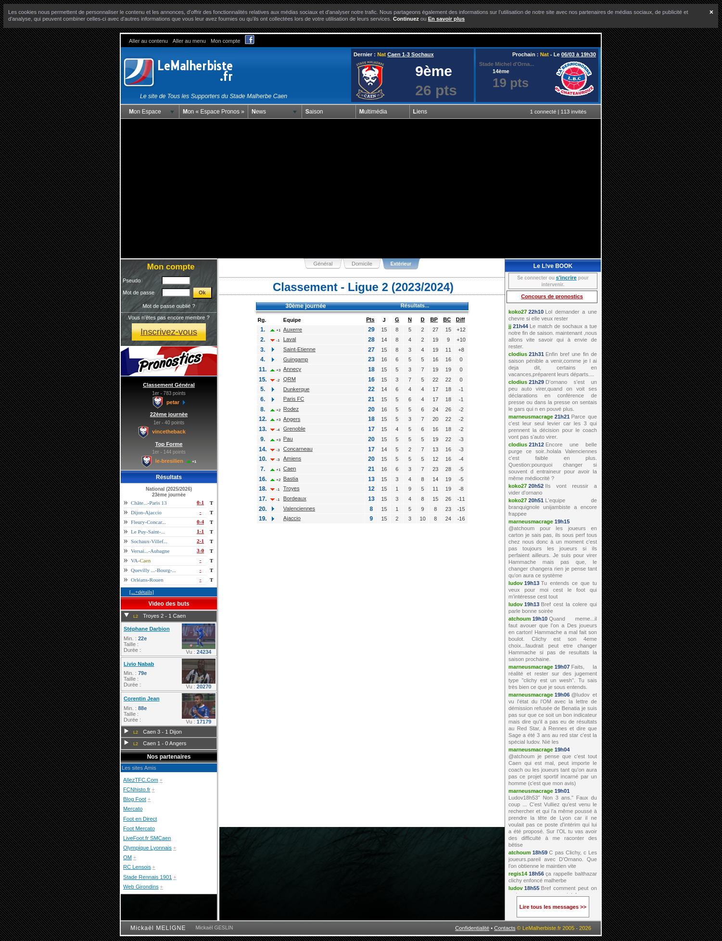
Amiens (292, 458)
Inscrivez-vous (168, 332)
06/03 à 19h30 (578, 54)
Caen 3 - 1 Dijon (162, 732)
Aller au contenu (148, 41)
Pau (288, 439)
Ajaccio (292, 518)
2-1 (200, 541)
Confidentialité (472, 928)
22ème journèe (169, 414)
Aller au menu (189, 41)
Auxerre (292, 329)
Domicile (362, 264)
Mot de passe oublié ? (168, 306)
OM (127, 857)
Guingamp (295, 359)
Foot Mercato (139, 828)
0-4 (200, 521)
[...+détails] (141, 592)
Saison (314, 111)
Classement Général (169, 385)
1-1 (200, 531)
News (259, 111)
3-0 (200, 550)
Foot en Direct (140, 819)
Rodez (291, 409)
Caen (289, 468)
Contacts (504, 928)
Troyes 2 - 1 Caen (164, 616)
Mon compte (226, 41)
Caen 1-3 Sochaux (410, 54)
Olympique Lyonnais (147, 848)
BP (434, 319)
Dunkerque (296, 389)
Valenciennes (299, 508)
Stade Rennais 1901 (147, 877)
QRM (289, 379)
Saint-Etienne (299, 349)
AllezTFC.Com (140, 780)
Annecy (292, 369)
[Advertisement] (361, 188)
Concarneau (298, 449)
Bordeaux (294, 498)
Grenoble (294, 429)
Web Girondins (141, 887)
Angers (291, 419)
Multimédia (373, 111)
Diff (460, 319)
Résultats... (415, 305)
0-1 (200, 502)
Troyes (291, 488)
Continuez (406, 19)
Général (323, 264)
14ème (501, 71)
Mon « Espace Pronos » (213, 111)
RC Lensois (137, 867)
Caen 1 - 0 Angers (164, 743)
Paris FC (293, 399)
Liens (420, 111)
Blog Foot (134, 799)
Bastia (290, 479)
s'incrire (566, 277)
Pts (370, 319)
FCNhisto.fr (137, 789)
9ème (433, 71)
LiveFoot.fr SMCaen (147, 838)
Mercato (132, 809)
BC (447, 319)
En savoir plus (446, 19)
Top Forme (169, 444)
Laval (289, 339)
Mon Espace (145, 111)
